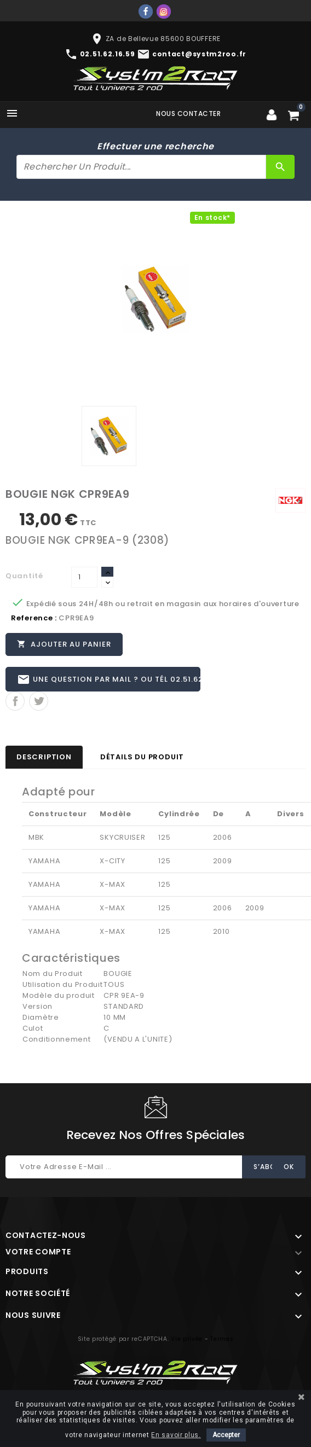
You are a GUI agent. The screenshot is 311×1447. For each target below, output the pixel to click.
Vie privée (187, 1339)
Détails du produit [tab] (142, 757)
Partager (15, 702)
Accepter (226, 1435)
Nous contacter (188, 113)
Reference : (34, 618)
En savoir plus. (176, 1435)
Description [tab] (44, 757)
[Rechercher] (141, 167)
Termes (221, 1339)
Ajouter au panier (64, 643)
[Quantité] (84, 577)
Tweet (39, 702)
